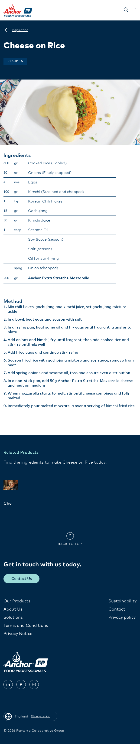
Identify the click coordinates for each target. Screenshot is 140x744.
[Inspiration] (20, 30)
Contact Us (21, 579)
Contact (116, 609)
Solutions (13, 617)
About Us (13, 609)
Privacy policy (122, 617)
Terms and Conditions (25, 626)
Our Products (16, 601)
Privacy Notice (17, 634)
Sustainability (122, 601)
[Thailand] (5, 30)
